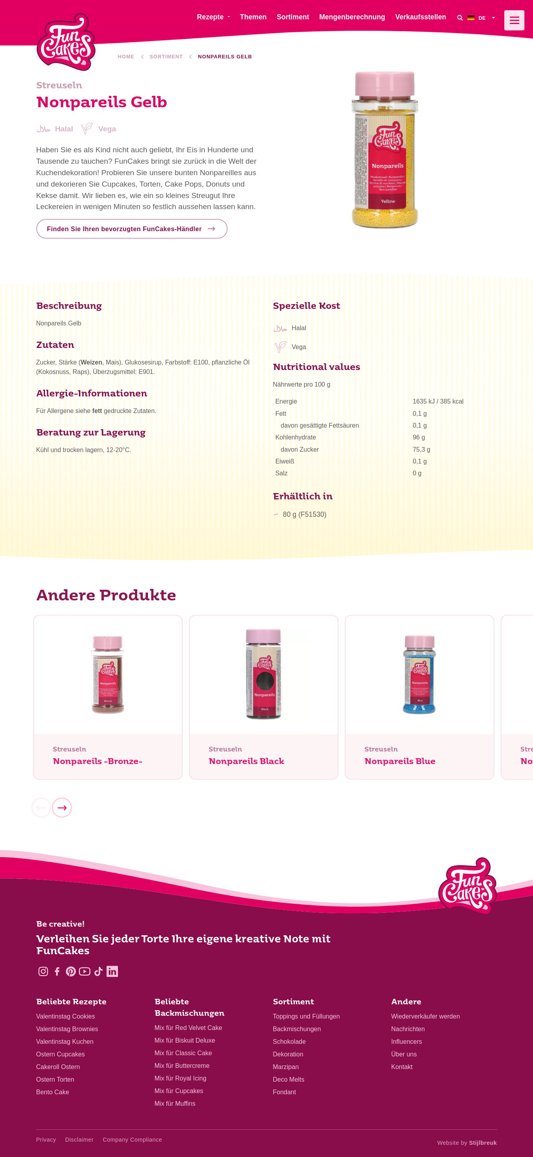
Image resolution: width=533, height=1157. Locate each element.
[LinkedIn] (112, 971)
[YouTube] (85, 971)
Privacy (46, 1139)
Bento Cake (52, 1092)
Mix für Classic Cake (183, 1053)
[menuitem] (482, 17)
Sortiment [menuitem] (293, 17)
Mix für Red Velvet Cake (189, 1027)
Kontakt (402, 1067)
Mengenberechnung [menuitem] (352, 17)
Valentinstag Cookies (65, 1016)
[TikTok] (98, 971)
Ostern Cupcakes (60, 1054)
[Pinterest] (71, 971)
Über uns (404, 1054)
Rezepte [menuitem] (210, 17)
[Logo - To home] (467, 888)
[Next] (61, 811)
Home (126, 57)
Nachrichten (408, 1029)
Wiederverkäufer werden (425, 1016)
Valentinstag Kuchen (65, 1041)
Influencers (406, 1041)
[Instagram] (43, 971)
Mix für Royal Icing (181, 1078)
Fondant (284, 1092)
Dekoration (288, 1054)
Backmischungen (297, 1029)
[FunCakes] (66, 42)
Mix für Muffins (175, 1103)
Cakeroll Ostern (58, 1067)
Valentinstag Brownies (67, 1029)
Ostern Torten (55, 1079)
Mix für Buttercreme (182, 1065)
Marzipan (286, 1067)
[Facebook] (57, 971)
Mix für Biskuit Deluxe (185, 1040)
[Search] (460, 17)
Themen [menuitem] (253, 17)
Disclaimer (79, 1139)
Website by (467, 1143)
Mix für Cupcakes (179, 1091)
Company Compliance (132, 1139)
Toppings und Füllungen (306, 1016)
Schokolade (289, 1041)
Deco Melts (289, 1079)
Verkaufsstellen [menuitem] (420, 17)
